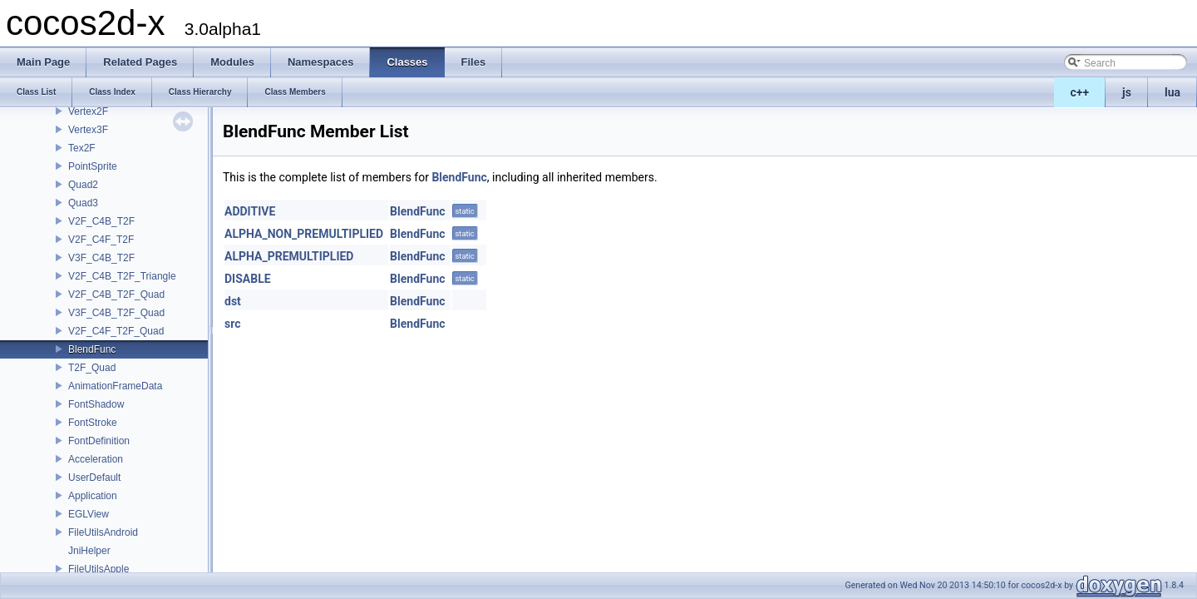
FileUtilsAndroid (103, 532)
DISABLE (247, 278)
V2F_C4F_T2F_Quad (116, 331)
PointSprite (92, 166)
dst (232, 301)
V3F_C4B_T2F (101, 258)
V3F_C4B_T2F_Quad (116, 313)
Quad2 (83, 185)
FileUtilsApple (98, 569)
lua (1172, 92)
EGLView (88, 514)
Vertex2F (88, 111)
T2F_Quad (92, 368)
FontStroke (92, 422)
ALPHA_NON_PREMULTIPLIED (303, 233)
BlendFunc (92, 349)
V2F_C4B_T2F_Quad (116, 294)
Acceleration (95, 459)
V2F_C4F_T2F (101, 239)
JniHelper (89, 551)
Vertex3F (88, 130)
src (232, 323)
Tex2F (82, 148)
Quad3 (83, 203)
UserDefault (94, 477)
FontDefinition (99, 441)
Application (92, 496)
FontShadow (96, 404)
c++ (1080, 92)
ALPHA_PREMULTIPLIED (288, 256)
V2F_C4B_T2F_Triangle (122, 276)
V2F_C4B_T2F (101, 221)
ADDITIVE (249, 211)
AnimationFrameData (115, 386)
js (1126, 92)
